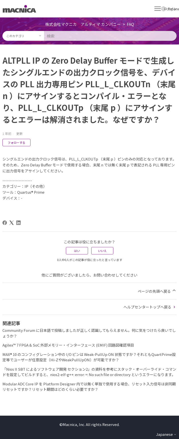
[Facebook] (4, 222)
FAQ (130, 24)
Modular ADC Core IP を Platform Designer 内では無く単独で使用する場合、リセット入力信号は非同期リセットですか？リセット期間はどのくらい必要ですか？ (89, 386)
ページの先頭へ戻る (157, 291)
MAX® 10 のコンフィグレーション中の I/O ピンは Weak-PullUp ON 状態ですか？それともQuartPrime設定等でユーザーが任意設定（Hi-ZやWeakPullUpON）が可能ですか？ (89, 357)
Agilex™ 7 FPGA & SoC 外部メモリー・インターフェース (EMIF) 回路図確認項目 (68, 345)
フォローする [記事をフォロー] (16, 142)
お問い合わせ (104, 275)
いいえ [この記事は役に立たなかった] (102, 251)
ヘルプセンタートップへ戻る (150, 306)
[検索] (110, 36)
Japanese (166, 434)
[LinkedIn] (18, 222)
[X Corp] (11, 222)
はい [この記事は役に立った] (77, 251)
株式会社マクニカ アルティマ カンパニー (83, 24)
